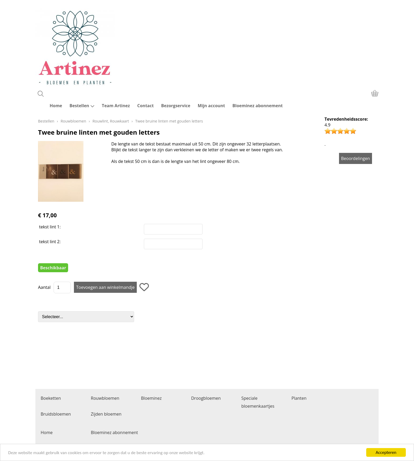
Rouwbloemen (73, 121)
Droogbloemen (206, 398)
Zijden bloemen (106, 414)
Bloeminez (151, 398)
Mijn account (211, 106)
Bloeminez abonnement (257, 106)
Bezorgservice (175, 106)
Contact (145, 106)
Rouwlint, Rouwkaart (110, 121)
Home (56, 106)
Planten (299, 398)
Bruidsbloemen (56, 414)
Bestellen (81, 106)
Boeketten (51, 398)
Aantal (44, 287)
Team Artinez (116, 106)
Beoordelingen (355, 158)
